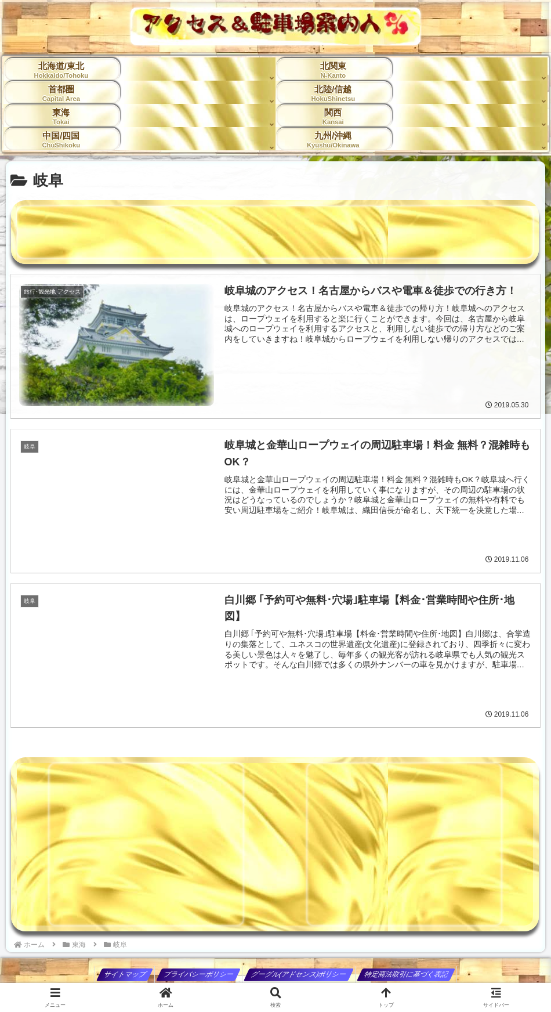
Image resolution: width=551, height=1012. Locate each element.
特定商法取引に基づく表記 (406, 974)
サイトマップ (125, 974)
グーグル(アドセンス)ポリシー (299, 974)
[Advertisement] (275, 232)
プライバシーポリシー (198, 974)
